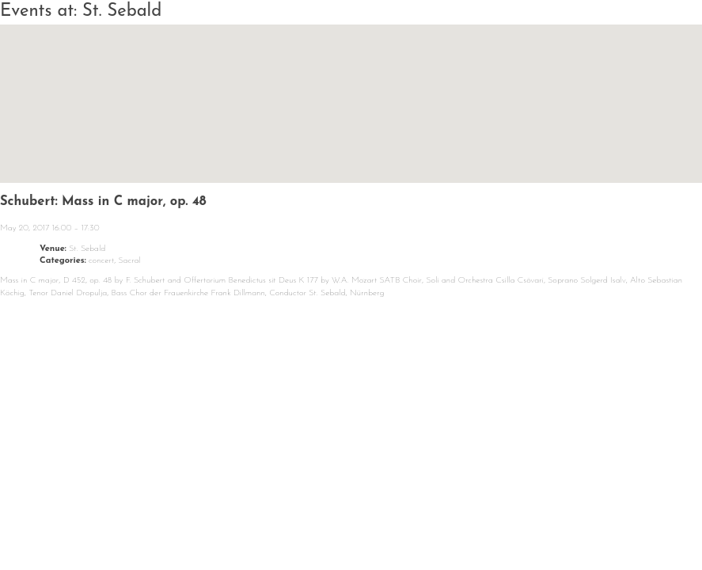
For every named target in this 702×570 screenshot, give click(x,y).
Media (461, 521)
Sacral (130, 260)
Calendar (160, 521)
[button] (351, 89)
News (67, 521)
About (257, 521)
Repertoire (358, 521)
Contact (552, 521)
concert (101, 260)
